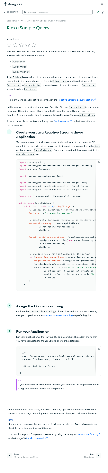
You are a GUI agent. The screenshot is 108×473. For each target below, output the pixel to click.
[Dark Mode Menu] (103, 12)
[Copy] (99, 162)
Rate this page (13, 39)
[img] (9, 45)
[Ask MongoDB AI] (98, 12)
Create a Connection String (58, 315)
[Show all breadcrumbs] (22, 21)
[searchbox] (57, 12)
